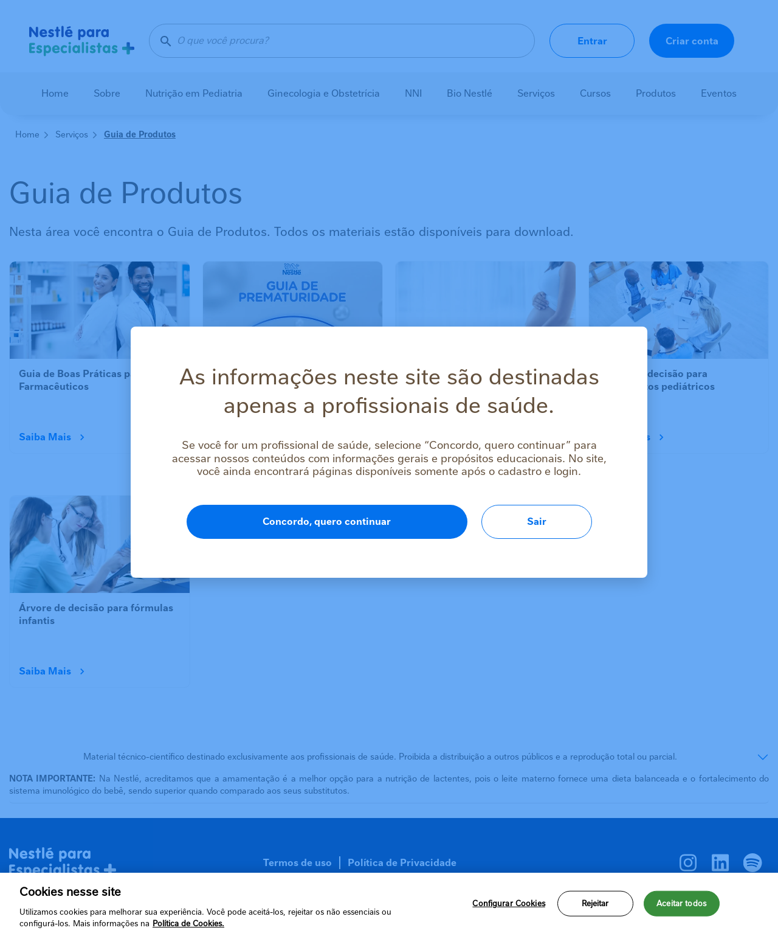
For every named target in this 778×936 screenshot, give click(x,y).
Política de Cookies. (188, 928)
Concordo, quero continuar (327, 521)
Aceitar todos (681, 907)
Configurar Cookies (508, 907)
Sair (536, 521)
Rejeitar (595, 907)
